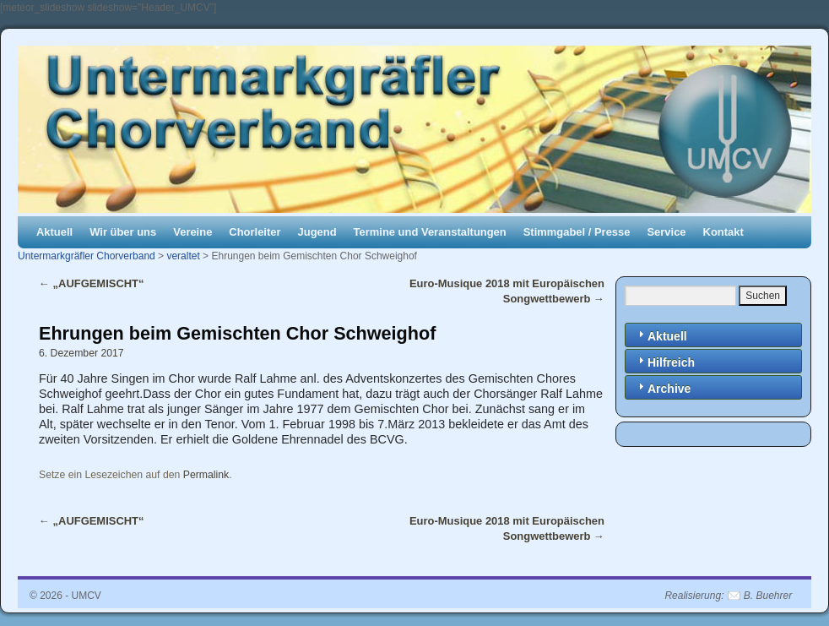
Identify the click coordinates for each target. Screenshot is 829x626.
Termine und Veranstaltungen (430, 232)
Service (666, 232)
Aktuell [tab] (660, 335)
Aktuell (54, 232)
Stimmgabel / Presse (577, 232)
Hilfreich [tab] (664, 361)
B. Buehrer (768, 595)
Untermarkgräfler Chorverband (86, 256)
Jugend (317, 232)
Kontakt (723, 232)
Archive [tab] (662, 387)
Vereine (192, 232)
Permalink (206, 475)
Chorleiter (254, 232)
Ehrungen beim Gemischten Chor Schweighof (237, 333)
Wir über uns (122, 232)
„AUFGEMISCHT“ (91, 283)
